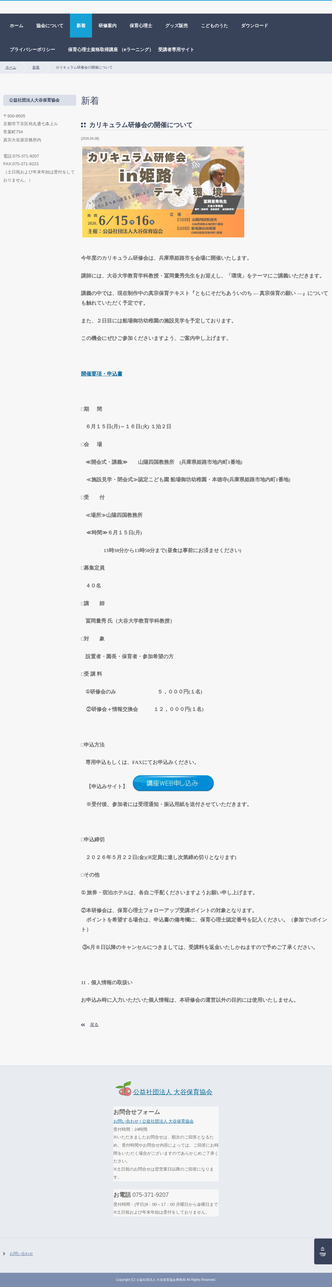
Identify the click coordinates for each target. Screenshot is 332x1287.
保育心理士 (141, 25)
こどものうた (214, 25)
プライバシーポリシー (32, 49)
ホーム (16, 25)
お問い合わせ (21, 1253)
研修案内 (107, 25)
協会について (49, 25)
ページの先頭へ (323, 1251)
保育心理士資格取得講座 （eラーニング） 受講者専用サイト (131, 49)
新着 (81, 25)
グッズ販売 (176, 25)
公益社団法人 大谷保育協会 (163, 1092)
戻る (94, 1024)
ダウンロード (254, 25)
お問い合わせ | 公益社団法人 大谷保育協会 (153, 1121)
